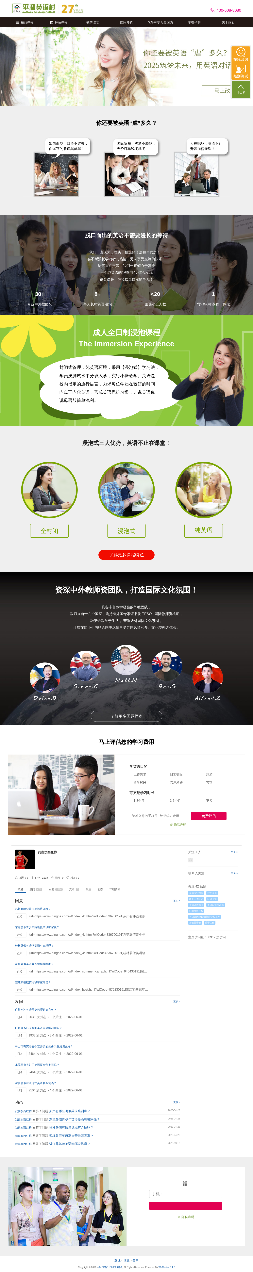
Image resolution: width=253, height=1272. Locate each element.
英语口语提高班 (215, 905)
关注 (88, 889)
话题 (126, 1260)
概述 (20, 889)
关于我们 (228, 22)
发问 (35, 889)
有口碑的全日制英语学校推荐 (204, 916)
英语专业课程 (196, 893)
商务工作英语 (196, 899)
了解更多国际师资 (126, 716)
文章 (74, 889)
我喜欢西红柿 (23, 1111)
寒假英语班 (195, 922)
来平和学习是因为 (160, 22)
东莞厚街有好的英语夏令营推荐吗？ (37, 1064)
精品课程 (24, 22)
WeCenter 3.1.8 (167, 1267)
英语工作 (209, 922)
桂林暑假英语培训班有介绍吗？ (34, 945)
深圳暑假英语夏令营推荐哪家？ (34, 964)
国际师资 (126, 22)
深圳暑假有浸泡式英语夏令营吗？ (36, 1083)
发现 (117, 1260)
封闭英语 (212, 893)
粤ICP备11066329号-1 (110, 1267)
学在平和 (194, 22)
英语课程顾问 (196, 905)
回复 (56, 889)
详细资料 (114, 889)
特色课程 (58, 22)
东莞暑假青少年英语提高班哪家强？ (37, 927)
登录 (135, 1260)
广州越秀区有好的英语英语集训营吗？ (38, 1028)
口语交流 (212, 899)
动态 (100, 889)
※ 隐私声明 (178, 824)
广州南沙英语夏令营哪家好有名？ (36, 1009)
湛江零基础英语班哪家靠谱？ (33, 982)
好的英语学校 (196, 910)
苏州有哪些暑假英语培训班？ (33, 908)
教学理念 (92, 22)
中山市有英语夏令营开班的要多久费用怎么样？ (44, 1046)
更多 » (176, 900)
